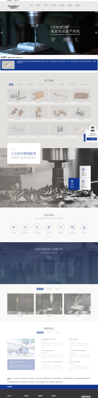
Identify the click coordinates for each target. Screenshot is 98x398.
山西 (21, 378)
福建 (46, 378)
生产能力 (54, 5)
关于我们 (38, 5)
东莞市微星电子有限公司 (13, 7)
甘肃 (84, 378)
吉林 (30, 378)
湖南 (59, 378)
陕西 (81, 378)
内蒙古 (24, 378)
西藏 (79, 378)
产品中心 (46, 5)
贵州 (74, 378)
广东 (61, 378)
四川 (71, 378)
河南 (54, 378)
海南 (66, 378)
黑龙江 (33, 378)
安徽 (43, 378)
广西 (64, 378)
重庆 (69, 378)
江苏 (38, 378)
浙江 (41, 378)
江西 (49, 378)
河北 (18, 378)
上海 (36, 378)
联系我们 (78, 5)
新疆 (8, 379)
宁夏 (89, 378)
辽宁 (27, 378)
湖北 (56, 378)
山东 (51, 378)
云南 (76, 378)
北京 (13, 378)
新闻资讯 (70, 5)
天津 (16, 378)
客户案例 (62, 5)
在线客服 (91, 139)
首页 (32, 5)
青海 (87, 378)
